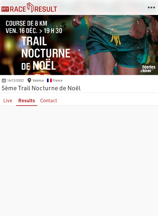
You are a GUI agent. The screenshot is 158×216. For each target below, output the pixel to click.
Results (26, 100)
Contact (48, 100)
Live (7, 100)
